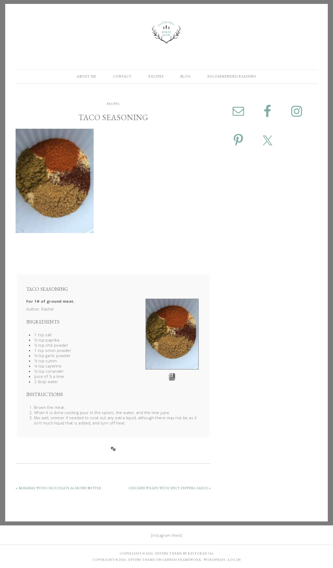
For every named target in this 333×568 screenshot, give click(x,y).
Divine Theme (141, 560)
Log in (234, 560)
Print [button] (172, 376)
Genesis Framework (181, 560)
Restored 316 (200, 553)
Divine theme (168, 553)
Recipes (113, 104)
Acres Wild (166, 32)
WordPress (214, 560)
